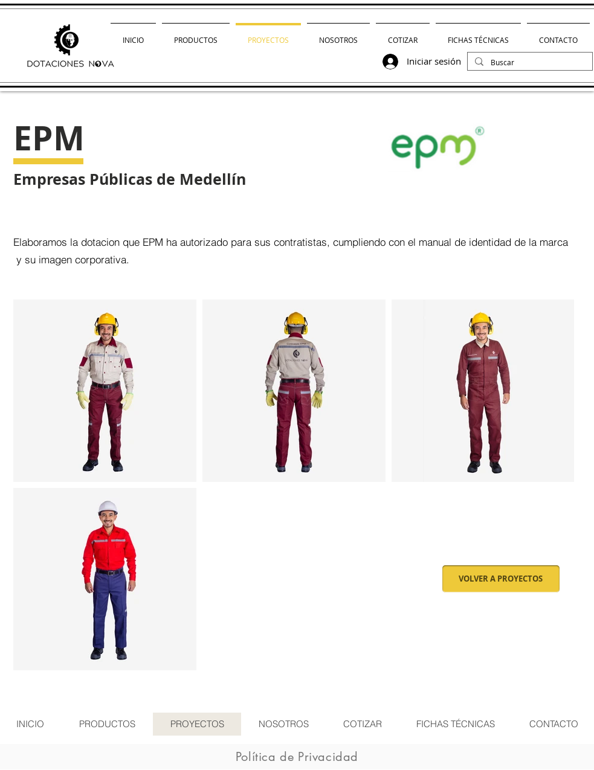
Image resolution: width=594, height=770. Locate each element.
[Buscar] (529, 62)
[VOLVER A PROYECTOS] (501, 578)
